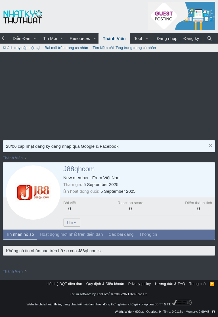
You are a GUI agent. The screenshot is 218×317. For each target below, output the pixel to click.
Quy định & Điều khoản (105, 284)
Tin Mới (50, 38)
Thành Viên (114, 38)
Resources (80, 38)
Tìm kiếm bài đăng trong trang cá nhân (124, 48)
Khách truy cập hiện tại (21, 48)
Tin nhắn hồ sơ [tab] (20, 234)
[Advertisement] (109, 94)
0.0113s (177, 311)
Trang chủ (197, 284)
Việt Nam (112, 177)
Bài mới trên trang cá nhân (66, 48)
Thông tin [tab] (148, 234)
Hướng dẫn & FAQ (170, 284)
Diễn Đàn (21, 38)
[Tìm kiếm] (209, 38)
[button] (35, 38)
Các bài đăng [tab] (120, 234)
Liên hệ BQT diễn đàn (64, 284)
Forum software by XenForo (109, 294)
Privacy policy (139, 284)
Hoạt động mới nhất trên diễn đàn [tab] (71, 234)
